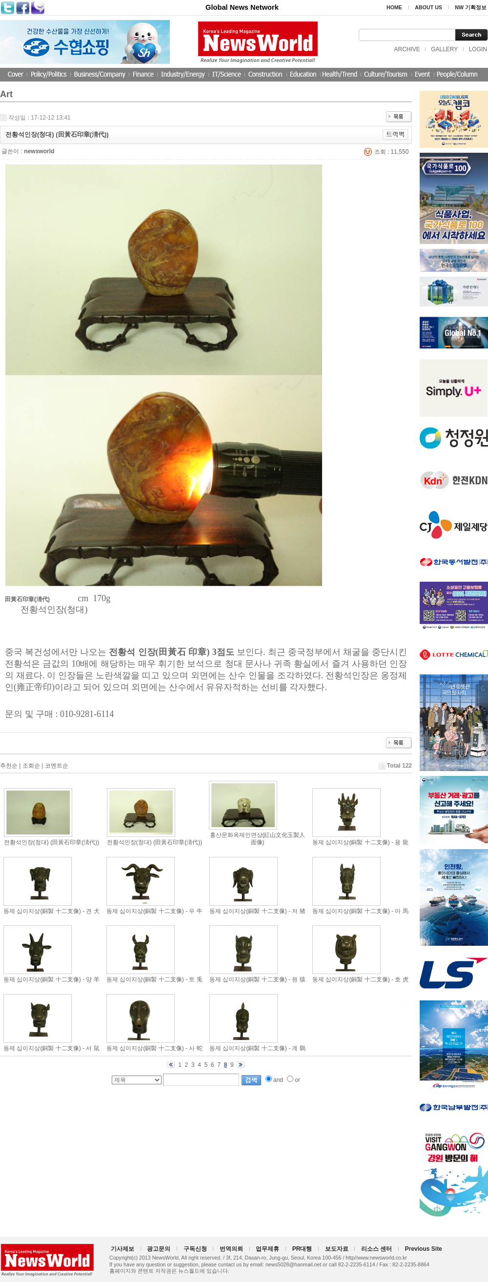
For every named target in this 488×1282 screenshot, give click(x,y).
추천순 (9, 765)
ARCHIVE (407, 49)
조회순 (31, 765)
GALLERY (444, 49)
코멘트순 (56, 765)
